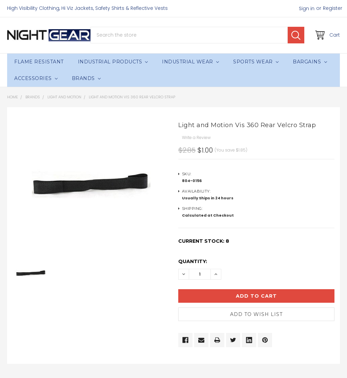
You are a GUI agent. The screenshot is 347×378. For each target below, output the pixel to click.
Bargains (310, 62)
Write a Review (196, 137)
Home (12, 97)
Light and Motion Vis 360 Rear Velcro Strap (132, 97)
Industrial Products (113, 62)
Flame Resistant (39, 62)
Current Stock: (203, 241)
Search (296, 35)
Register (332, 8)
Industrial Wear (190, 62)
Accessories (36, 78)
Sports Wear (256, 62)
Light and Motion (64, 97)
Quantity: (192, 261)
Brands (86, 78)
